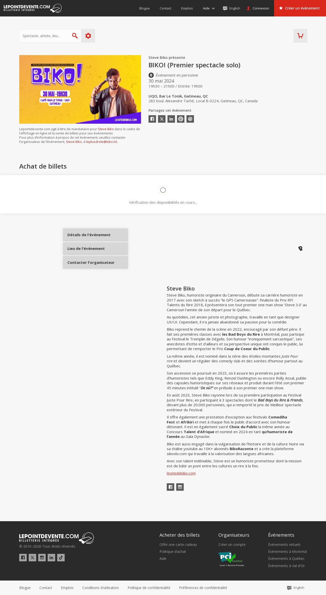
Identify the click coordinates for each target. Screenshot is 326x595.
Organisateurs (233, 535)
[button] (203, 588)
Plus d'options (89, 36)
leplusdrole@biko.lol (101, 141)
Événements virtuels (284, 544)
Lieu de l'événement (86, 255)
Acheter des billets (180, 535)
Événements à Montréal (287, 551)
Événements (281, 535)
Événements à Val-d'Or (286, 566)
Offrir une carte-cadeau (178, 544)
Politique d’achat (173, 551)
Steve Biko (106, 129)
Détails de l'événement (86, 239)
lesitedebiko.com (181, 487)
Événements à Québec (286, 558)
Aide (163, 558)
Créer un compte (232, 544)
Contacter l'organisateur (86, 272)
